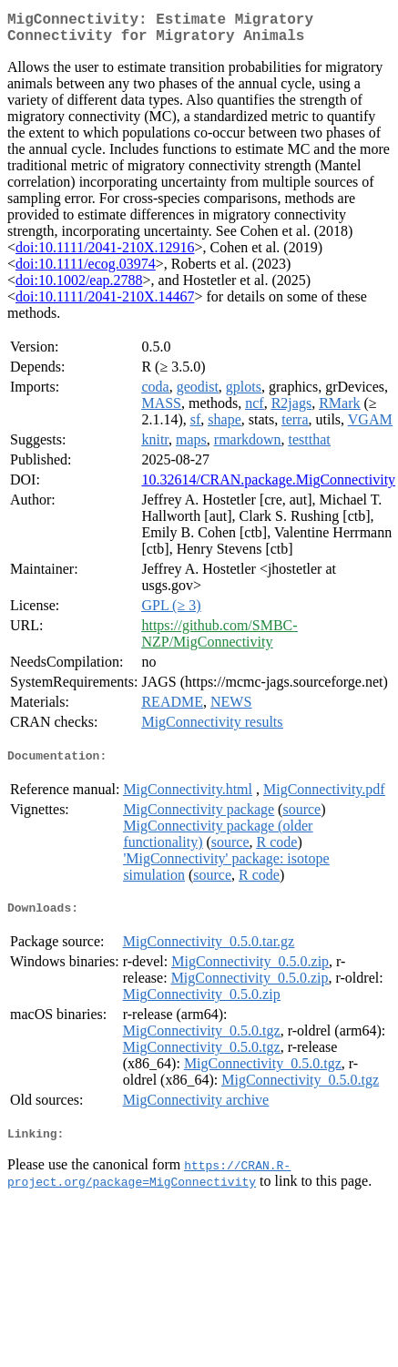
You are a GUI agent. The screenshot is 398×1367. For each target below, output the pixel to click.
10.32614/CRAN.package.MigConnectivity (268, 487)
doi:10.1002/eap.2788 (79, 287)
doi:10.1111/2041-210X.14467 (104, 303)
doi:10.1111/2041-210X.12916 (104, 254)
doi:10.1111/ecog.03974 (85, 271)
